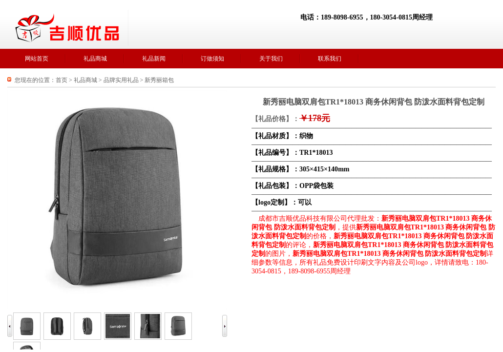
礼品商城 (95, 58)
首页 (61, 80)
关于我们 (271, 58)
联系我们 (329, 58)
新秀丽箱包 (159, 80)
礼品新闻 (154, 58)
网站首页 (36, 58)
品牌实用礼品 (121, 80)
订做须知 (212, 58)
